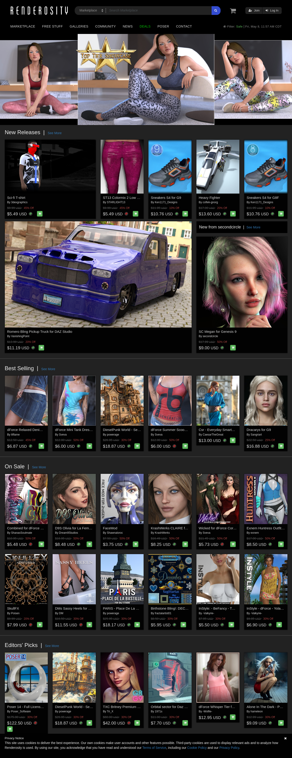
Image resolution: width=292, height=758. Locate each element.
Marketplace (22, 26)
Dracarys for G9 (259, 430)
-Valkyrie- (208, 613)
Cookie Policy (197, 748)
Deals (145, 26)
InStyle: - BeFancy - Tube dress (223, 608)
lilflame (15, 434)
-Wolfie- (207, 711)
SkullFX (13, 608)
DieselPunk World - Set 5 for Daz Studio (133, 430)
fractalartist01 (163, 613)
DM (61, 613)
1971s (158, 711)
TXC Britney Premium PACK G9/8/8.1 (132, 707)
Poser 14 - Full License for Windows (34, 707)
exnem (255, 532)
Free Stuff (52, 26)
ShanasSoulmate (21, 532)
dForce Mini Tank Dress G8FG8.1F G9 (84, 430)
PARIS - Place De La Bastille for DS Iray (133, 608)
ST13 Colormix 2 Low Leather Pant (129, 198)
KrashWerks (162, 532)
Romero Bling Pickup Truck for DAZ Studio (39, 331)
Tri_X (110, 711)
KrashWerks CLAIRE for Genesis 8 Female (184, 528)
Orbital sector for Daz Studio (172, 707)
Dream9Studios (68, 532)
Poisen (15, 613)
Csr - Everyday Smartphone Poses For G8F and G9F (239, 430)
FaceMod (110, 528)
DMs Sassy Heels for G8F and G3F (82, 608)
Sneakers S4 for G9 (166, 198)
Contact (184, 26)
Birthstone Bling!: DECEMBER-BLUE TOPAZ (185, 608)
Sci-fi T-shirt (16, 198)
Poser (163, 26)
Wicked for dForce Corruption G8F (225, 528)
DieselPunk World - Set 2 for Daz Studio (85, 707)
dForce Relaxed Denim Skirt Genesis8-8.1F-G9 (43, 430)
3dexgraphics (19, 202)
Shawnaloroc (115, 532)
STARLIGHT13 (116, 202)
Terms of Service (154, 748)
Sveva (63, 434)
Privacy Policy (229, 748)
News (128, 26)
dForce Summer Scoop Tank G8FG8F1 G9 (183, 430)
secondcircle (210, 336)
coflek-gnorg (210, 202)
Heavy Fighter (209, 198)
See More (55, 133)
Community (105, 26)
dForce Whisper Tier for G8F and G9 (227, 707)
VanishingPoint (20, 336)
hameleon (257, 711)
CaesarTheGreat (213, 434)
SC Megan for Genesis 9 (217, 331)
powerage (113, 434)
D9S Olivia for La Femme (74, 528)
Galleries (79, 26)
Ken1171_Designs (166, 202)
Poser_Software (21, 711)
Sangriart (256, 434)
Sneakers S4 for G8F (263, 198)
